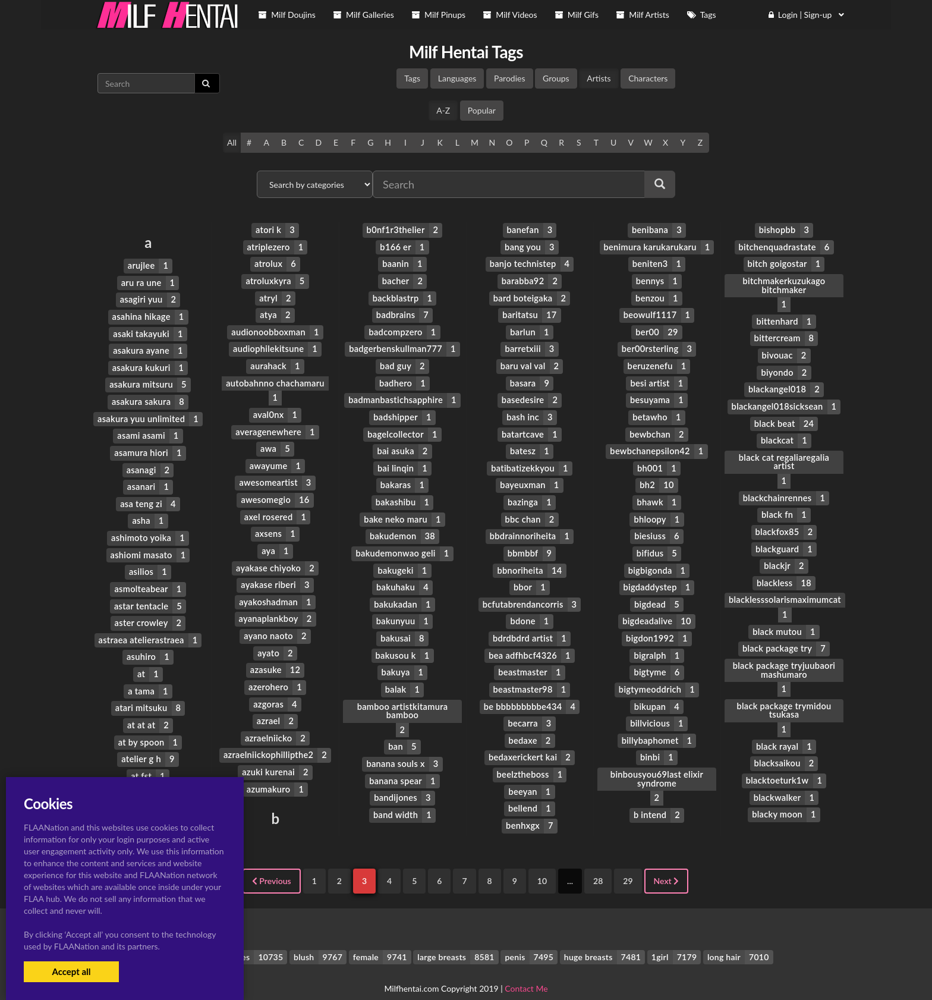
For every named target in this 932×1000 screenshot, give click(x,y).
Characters (647, 78)
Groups (556, 78)
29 (627, 862)
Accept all (71, 971)
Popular (482, 110)
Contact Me (526, 970)
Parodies (509, 78)
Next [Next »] (666, 862)
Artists (598, 78)
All (232, 142)
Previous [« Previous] (271, 862)
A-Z (443, 110)
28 (598, 862)
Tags (412, 78)
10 (542, 862)
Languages (457, 78)
